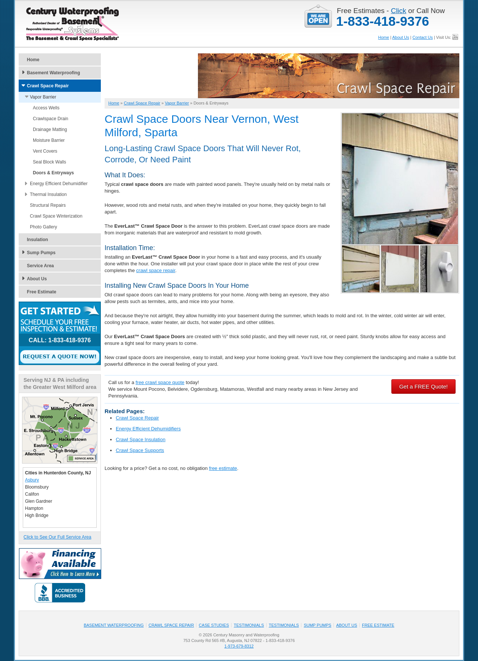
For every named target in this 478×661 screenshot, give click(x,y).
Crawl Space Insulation (140, 439)
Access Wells (46, 107)
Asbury (32, 480)
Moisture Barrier (49, 140)
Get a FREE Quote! (423, 386)
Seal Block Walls (49, 162)
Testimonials (249, 625)
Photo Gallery (43, 227)
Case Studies (214, 625)
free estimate (223, 468)
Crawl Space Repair (137, 418)
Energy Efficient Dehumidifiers (148, 428)
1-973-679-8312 (239, 646)
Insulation (37, 239)
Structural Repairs (48, 205)
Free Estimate (41, 291)
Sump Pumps (41, 252)
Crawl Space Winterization (56, 216)
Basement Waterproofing (53, 72)
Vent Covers (45, 151)
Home (383, 37)
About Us (400, 37)
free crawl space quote (160, 382)
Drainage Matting (50, 129)
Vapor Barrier (43, 97)
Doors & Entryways (53, 172)
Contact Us (422, 37)
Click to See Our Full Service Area (57, 537)
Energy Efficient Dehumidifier (59, 183)
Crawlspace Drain (50, 118)
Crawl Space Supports (140, 450)
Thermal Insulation (48, 194)
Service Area (40, 265)
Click (398, 11)
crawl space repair (156, 270)
